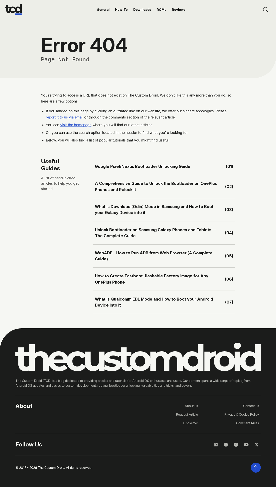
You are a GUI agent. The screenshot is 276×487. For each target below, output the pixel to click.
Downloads (142, 10)
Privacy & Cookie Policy (241, 414)
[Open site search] (266, 10)
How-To (121, 10)
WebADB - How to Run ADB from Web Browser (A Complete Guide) (154, 255)
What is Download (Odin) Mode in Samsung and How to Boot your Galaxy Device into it (154, 209)
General (103, 10)
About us (191, 406)
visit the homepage (75, 125)
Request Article (187, 414)
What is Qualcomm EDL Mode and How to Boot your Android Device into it (154, 302)
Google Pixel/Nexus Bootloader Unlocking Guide (142, 166)
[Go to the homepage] (13, 9)
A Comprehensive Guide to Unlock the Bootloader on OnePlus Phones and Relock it (156, 186)
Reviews (179, 10)
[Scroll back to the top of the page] (256, 468)
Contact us (251, 406)
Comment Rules (247, 423)
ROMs (161, 10)
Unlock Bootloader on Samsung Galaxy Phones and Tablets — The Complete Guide (155, 232)
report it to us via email (64, 117)
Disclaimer (190, 423)
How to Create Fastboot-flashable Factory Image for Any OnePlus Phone (151, 278)
